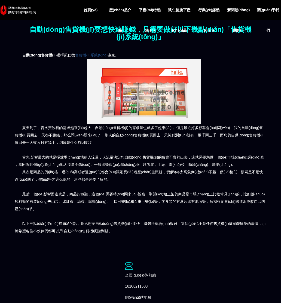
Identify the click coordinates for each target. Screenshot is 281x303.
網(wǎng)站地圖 (138, 297)
